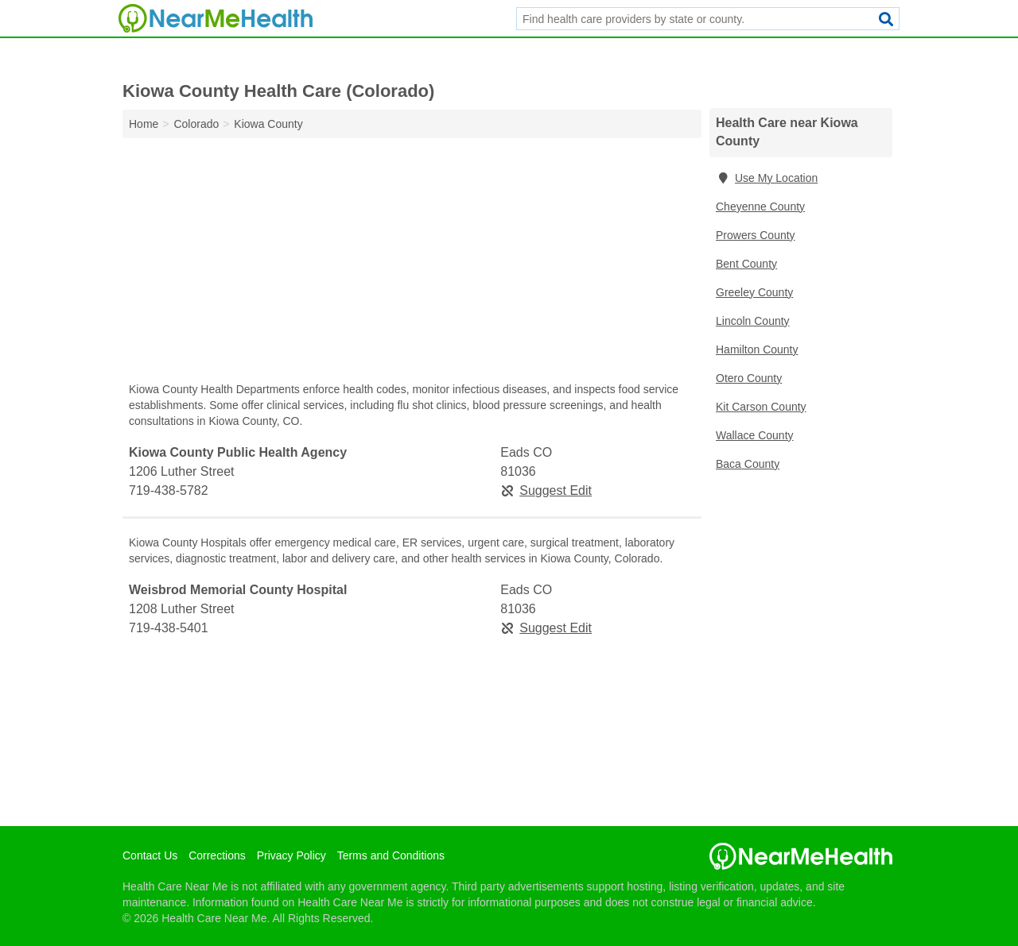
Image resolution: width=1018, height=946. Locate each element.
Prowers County (755, 235)
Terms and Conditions (391, 855)
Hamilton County (757, 349)
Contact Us (149, 855)
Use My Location (767, 178)
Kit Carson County (761, 406)
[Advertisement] (411, 264)
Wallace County (755, 435)
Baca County (747, 464)
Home (143, 124)
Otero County (749, 378)
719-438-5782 (168, 490)
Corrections (217, 855)
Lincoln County (753, 321)
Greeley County (754, 292)
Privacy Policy (291, 855)
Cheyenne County (760, 206)
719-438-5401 (168, 628)
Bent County (746, 263)
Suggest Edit (546, 490)
